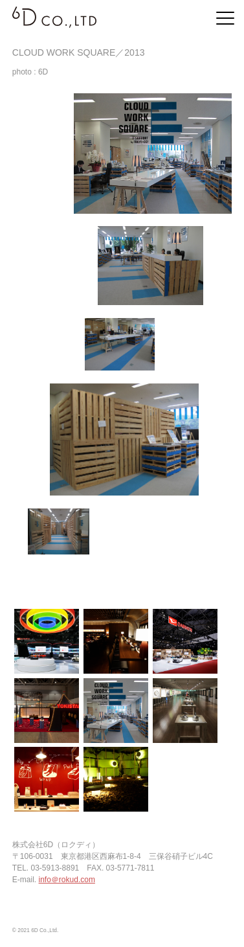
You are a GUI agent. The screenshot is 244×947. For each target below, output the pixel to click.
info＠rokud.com (67, 879)
